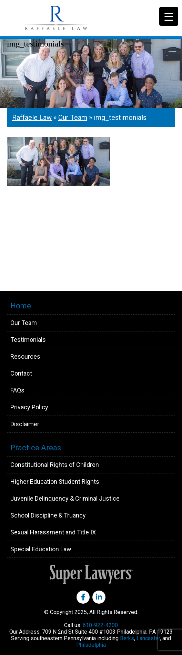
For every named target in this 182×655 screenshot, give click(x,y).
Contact (21, 373)
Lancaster (148, 638)
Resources (25, 356)
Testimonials (28, 339)
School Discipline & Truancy (48, 515)
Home (20, 305)
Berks (127, 638)
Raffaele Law (72, 18)
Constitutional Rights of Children (54, 464)
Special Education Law (40, 549)
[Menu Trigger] (168, 16)
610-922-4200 (100, 625)
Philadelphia (91, 645)
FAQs (17, 390)
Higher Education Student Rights (54, 481)
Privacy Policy (29, 407)
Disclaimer (24, 424)
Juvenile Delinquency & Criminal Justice (65, 498)
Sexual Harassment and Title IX (53, 532)
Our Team (72, 117)
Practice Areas (35, 447)
